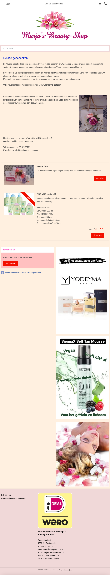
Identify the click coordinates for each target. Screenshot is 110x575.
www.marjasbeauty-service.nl (13, 498)
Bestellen (100, 178)
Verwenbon (42, 166)
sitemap (66, 570)
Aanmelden (10, 264)
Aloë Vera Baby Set (46, 194)
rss (71, 570)
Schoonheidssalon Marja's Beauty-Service (21, 272)
